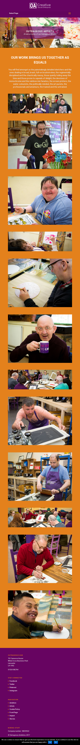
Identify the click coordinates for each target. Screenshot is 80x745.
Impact (12, 716)
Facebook (13, 681)
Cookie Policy (15, 709)
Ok (50, 742)
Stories (12, 719)
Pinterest (13, 687)
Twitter (12, 684)
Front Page (14, 712)
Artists (12, 706)
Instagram (13, 691)
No (56, 742)
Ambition (13, 703)
